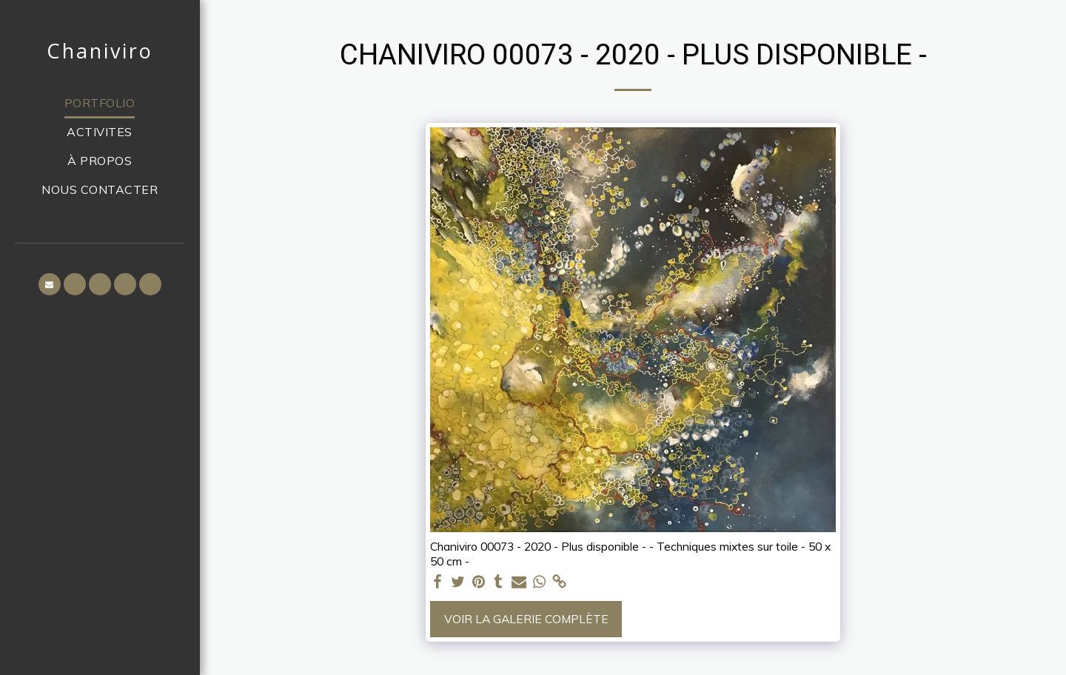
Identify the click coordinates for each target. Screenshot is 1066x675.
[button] (49, 284)
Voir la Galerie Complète (526, 618)
